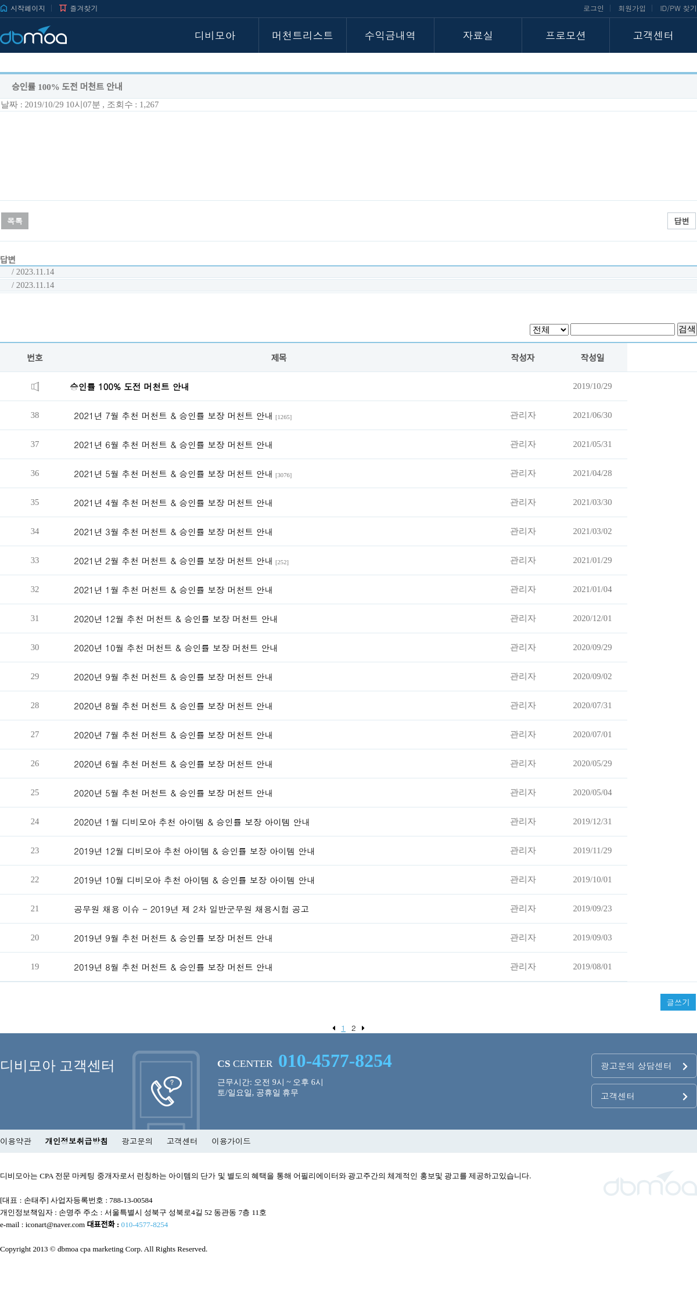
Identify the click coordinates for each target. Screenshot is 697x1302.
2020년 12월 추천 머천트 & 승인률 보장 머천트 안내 (176, 618)
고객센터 (644, 1096)
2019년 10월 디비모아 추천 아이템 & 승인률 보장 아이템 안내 (194, 880)
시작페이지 (22, 8)
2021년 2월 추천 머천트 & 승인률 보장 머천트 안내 (173, 560)
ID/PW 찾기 (678, 8)
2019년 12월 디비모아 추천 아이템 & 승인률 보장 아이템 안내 (194, 851)
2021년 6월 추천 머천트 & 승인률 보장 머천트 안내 (173, 444)
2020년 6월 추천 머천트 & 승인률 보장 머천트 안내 (173, 764)
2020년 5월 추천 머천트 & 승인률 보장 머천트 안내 (173, 793)
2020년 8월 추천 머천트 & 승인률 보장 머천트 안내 (173, 705)
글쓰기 (678, 1002)
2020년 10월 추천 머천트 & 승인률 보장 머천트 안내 (176, 647)
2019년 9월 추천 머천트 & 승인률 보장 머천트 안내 (173, 938)
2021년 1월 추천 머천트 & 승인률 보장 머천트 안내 (173, 589)
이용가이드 (231, 1140)
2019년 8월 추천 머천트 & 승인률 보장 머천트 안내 (173, 967)
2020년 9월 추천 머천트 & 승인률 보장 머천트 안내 (173, 676)
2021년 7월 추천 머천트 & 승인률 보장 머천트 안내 (173, 415)
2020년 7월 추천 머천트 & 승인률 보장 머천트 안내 (173, 734)
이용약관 (15, 1140)
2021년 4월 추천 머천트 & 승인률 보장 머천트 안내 (173, 502)
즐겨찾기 (78, 8)
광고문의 (137, 1140)
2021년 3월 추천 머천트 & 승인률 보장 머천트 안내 (173, 531)
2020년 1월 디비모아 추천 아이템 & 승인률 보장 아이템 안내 (192, 822)
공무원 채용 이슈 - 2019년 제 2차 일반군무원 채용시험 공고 (191, 909)
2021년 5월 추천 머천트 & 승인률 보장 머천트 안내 (173, 473)
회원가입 (632, 8)
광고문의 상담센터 (644, 1065)
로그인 (593, 8)
